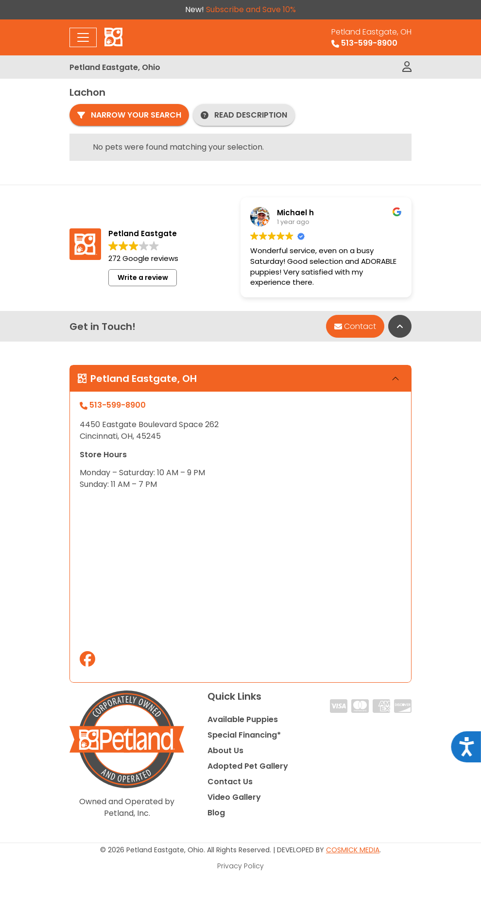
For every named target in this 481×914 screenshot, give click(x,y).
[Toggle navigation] (83, 37)
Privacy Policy (240, 866)
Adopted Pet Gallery (247, 766)
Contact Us (230, 781)
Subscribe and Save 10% (251, 9)
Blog (216, 812)
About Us (225, 750)
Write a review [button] (143, 277)
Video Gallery (234, 797)
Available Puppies (242, 719)
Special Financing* (244, 735)
